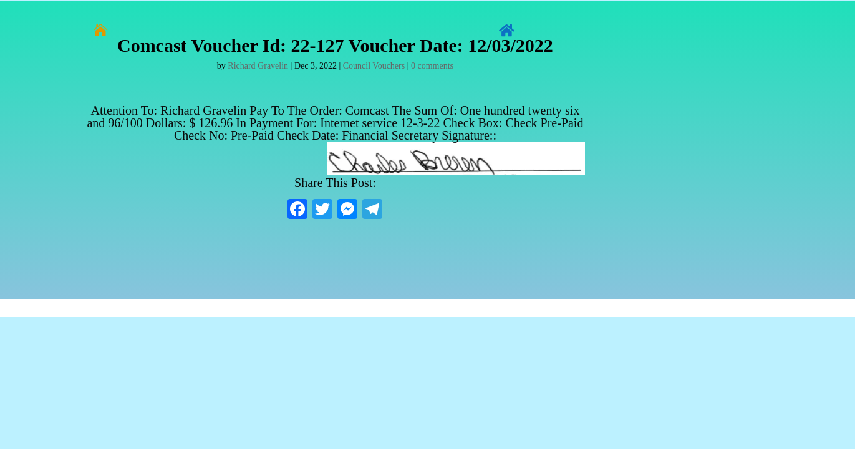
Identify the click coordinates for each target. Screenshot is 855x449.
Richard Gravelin (258, 65)
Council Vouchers (374, 65)
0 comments (432, 65)
